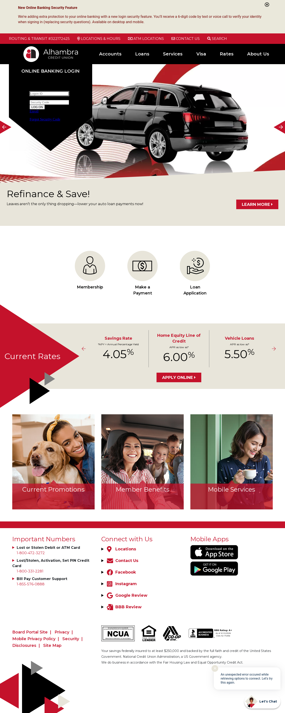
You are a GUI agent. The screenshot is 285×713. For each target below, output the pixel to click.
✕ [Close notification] (215, 668)
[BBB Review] (124, 607)
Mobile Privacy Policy (33, 638)
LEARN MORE (256, 204)
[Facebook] (121, 572)
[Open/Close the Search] (217, 38)
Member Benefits (142, 489)
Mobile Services (231, 489)
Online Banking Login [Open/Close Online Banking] (51, 71)
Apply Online (177, 377)
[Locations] (121, 549)
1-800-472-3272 (31, 553)
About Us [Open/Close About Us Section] (258, 54)
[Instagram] (121, 583)
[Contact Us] (185, 38)
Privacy (62, 632)
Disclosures (24, 645)
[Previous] (5, 127)
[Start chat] (262, 701)
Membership (90, 270)
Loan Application (195, 273)
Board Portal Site (30, 632)
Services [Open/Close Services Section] (173, 54)
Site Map (52, 645)
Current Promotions (53, 489)
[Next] (279, 127)
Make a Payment (142, 273)
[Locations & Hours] (98, 38)
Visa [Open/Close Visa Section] (201, 54)
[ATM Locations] (146, 38)
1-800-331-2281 (30, 571)
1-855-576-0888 (31, 584)
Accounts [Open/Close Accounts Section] (110, 54)
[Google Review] (126, 595)
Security (70, 638)
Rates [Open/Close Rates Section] (227, 54)
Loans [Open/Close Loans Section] (142, 54)
